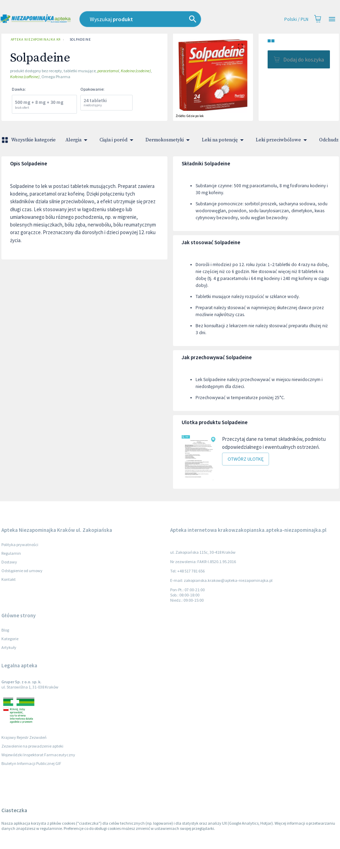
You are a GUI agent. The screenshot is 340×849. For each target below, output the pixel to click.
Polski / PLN (296, 19)
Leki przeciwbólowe (283, 140)
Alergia (77, 140)
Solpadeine (80, 40)
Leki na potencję (224, 140)
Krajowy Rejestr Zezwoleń (24, 737)
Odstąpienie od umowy (21, 570)
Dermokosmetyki (168, 140)
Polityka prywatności (19, 544)
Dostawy (9, 561)
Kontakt (8, 579)
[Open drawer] (332, 19)
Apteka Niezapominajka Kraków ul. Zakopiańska (34, 40)
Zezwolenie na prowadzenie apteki (32, 746)
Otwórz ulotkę (245, 459)
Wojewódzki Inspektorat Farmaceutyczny (38, 754)
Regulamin (11, 553)
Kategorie (9, 638)
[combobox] (154, 19)
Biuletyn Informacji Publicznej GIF (31, 763)
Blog (5, 630)
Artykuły (8, 647)
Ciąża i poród (117, 140)
